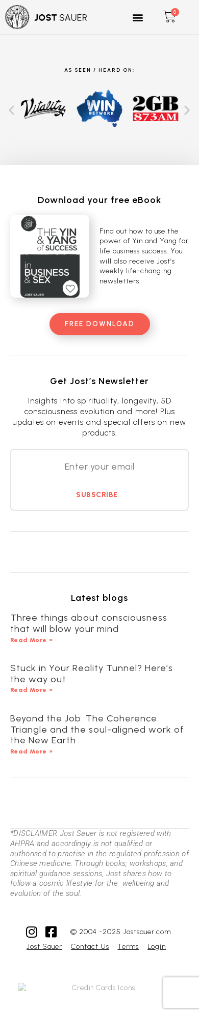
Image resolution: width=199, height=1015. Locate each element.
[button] (138, 17)
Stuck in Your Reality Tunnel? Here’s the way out (91, 673)
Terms (128, 946)
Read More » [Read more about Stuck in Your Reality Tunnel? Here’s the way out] (31, 689)
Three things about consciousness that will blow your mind (88, 623)
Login (156, 946)
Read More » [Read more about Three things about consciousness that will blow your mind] (31, 640)
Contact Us (90, 946)
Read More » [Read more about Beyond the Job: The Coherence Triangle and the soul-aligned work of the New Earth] (31, 751)
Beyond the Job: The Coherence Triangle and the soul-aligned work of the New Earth (97, 729)
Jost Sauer (44, 946)
